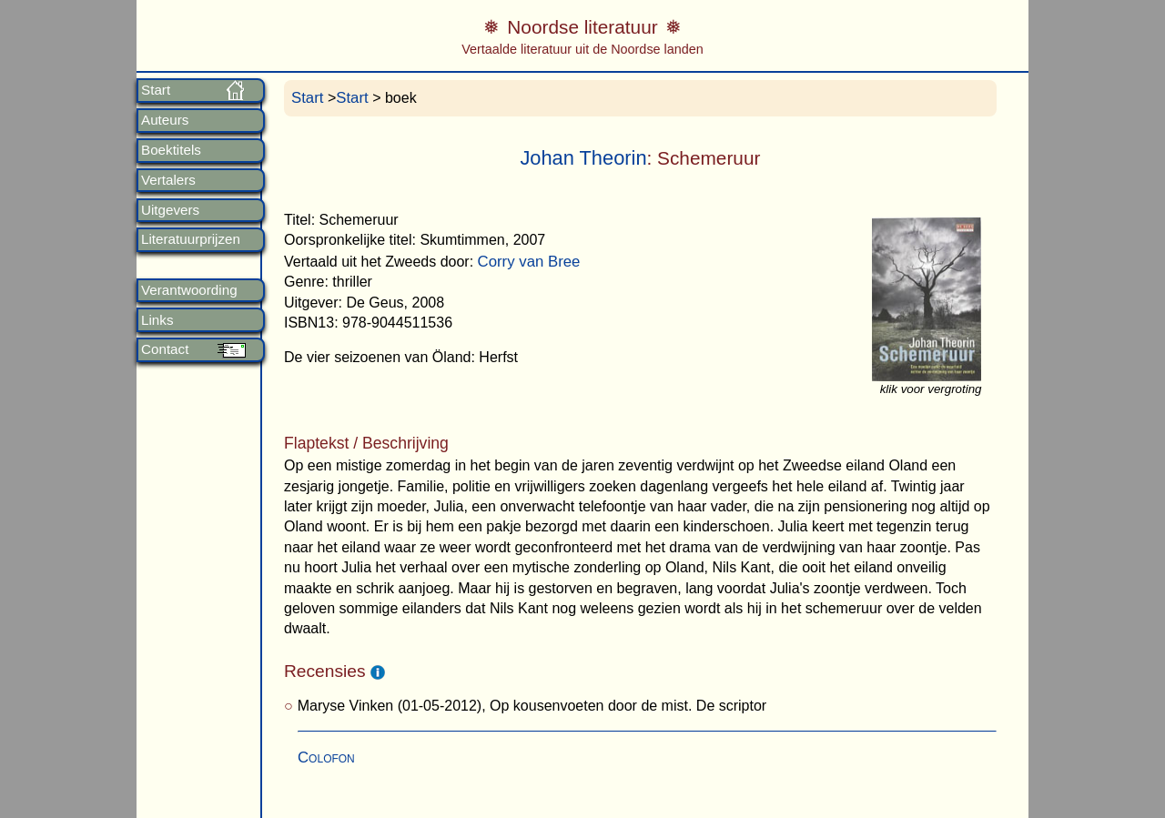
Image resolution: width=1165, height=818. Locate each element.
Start (155, 90)
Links (157, 320)
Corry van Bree (529, 261)
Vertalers (168, 180)
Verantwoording (189, 290)
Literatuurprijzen (190, 239)
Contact (164, 349)
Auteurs (164, 120)
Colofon (326, 757)
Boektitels (171, 150)
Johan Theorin (583, 157)
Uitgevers (170, 210)
